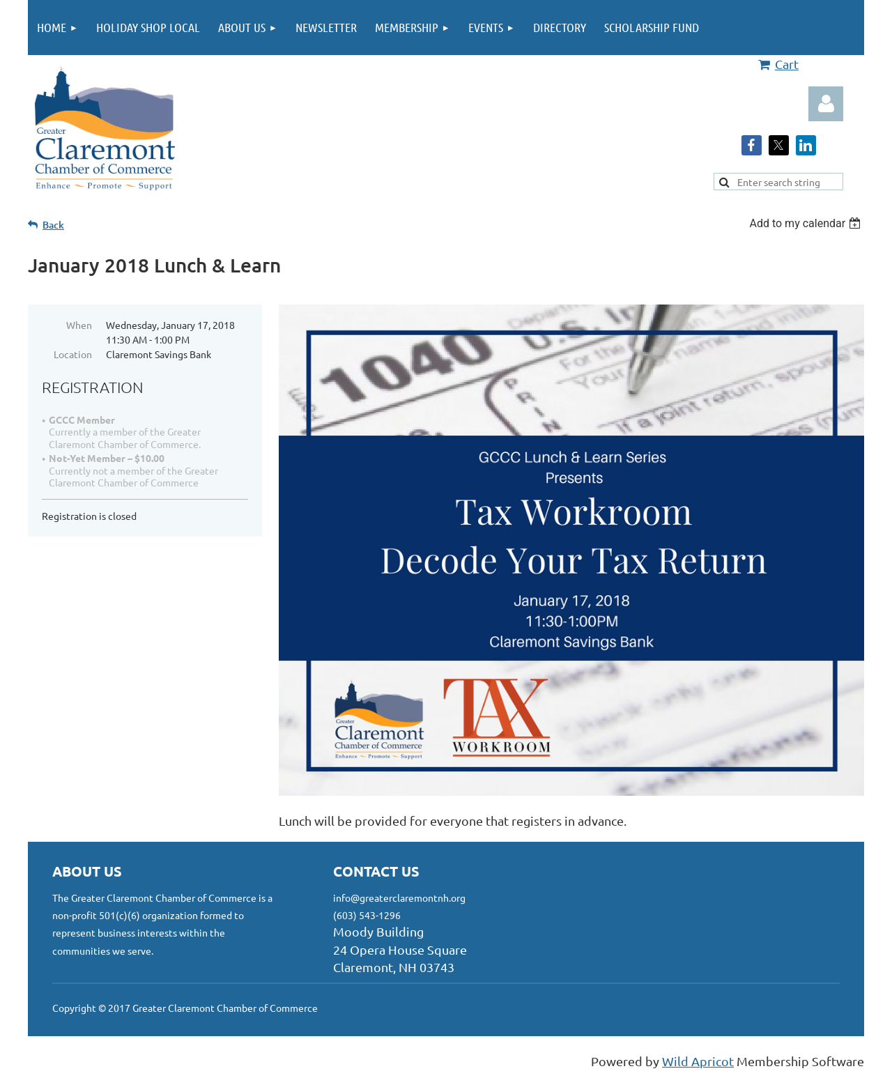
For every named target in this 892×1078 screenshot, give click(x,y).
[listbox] (806, 223)
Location (73, 354)
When (79, 324)
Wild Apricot (698, 1061)
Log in (825, 103)
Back (53, 224)
